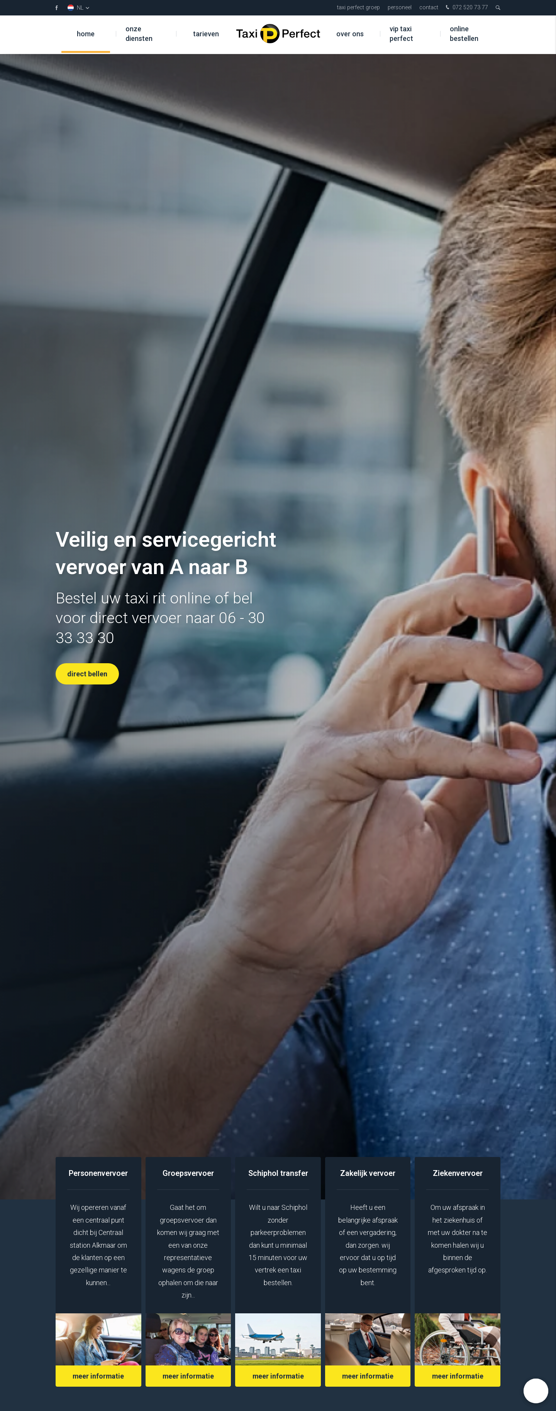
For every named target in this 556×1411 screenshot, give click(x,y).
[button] (536, 1391)
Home (86, 34)
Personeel (400, 7)
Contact (428, 7)
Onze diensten (139, 35)
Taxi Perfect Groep (358, 7)
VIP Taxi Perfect (401, 35)
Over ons (350, 34)
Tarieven (206, 34)
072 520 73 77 (466, 7)
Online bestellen (464, 35)
